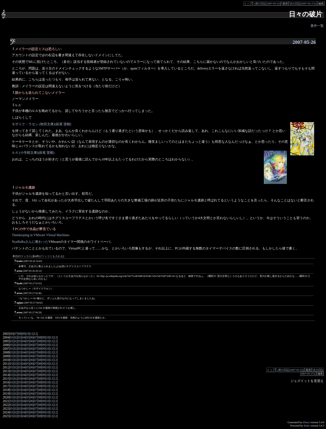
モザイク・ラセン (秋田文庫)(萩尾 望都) (41, 124)
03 (19, 337)
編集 (321, 3)
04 (23, 337)
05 (27, 337)
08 (19, 333)
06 (11, 333)
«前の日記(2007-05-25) (267, 3)
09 (23, 333)
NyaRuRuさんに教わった (30, 241)
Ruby (307, 425)
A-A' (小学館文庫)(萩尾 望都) (33, 152)
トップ (248, 3)
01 (11, 337)
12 (35, 333)
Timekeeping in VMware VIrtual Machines (40, 235)
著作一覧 (317, 25)
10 (27, 333)
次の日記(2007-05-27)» (303, 3)
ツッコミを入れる (52, 256)
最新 (285, 3)
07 (15, 333)
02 (15, 337)
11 (31, 333)
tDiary (306, 422)
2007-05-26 (304, 42)
